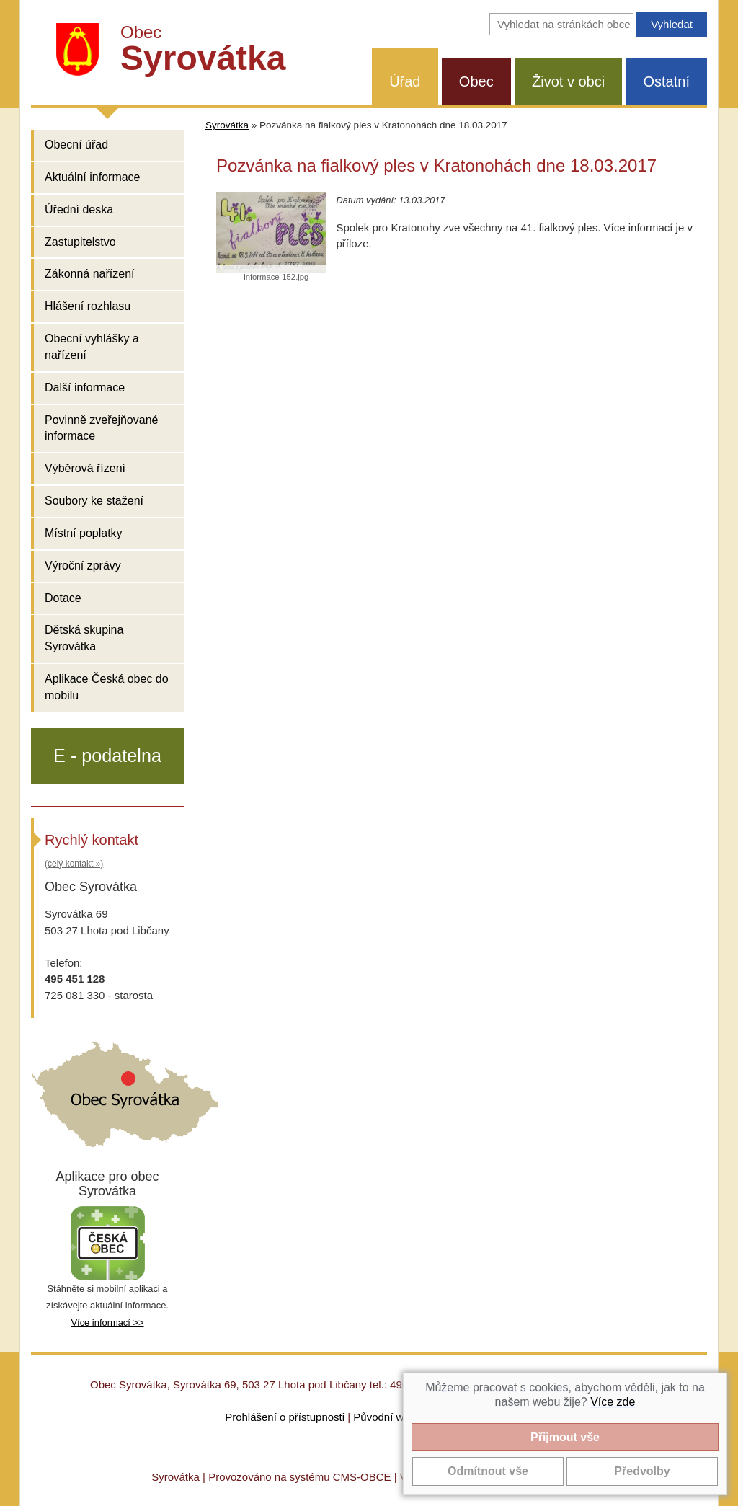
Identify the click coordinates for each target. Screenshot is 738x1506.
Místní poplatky (84, 533)
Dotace (63, 598)
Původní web (384, 1417)
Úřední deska (79, 209)
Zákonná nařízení (90, 273)
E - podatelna (107, 755)
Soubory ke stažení (94, 501)
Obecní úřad (76, 144)
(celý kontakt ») (74, 864)
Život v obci (568, 81)
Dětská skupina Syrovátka (84, 638)
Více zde (612, 1402)
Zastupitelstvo (80, 242)
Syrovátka (227, 125)
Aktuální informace (93, 177)
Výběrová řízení (85, 468)
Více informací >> (107, 1322)
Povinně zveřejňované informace (101, 428)
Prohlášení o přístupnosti (284, 1417)
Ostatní (667, 81)
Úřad (404, 81)
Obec (476, 81)
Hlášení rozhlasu (87, 306)
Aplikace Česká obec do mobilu (107, 687)
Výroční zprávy (83, 565)
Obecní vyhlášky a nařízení (92, 346)
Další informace (85, 387)
